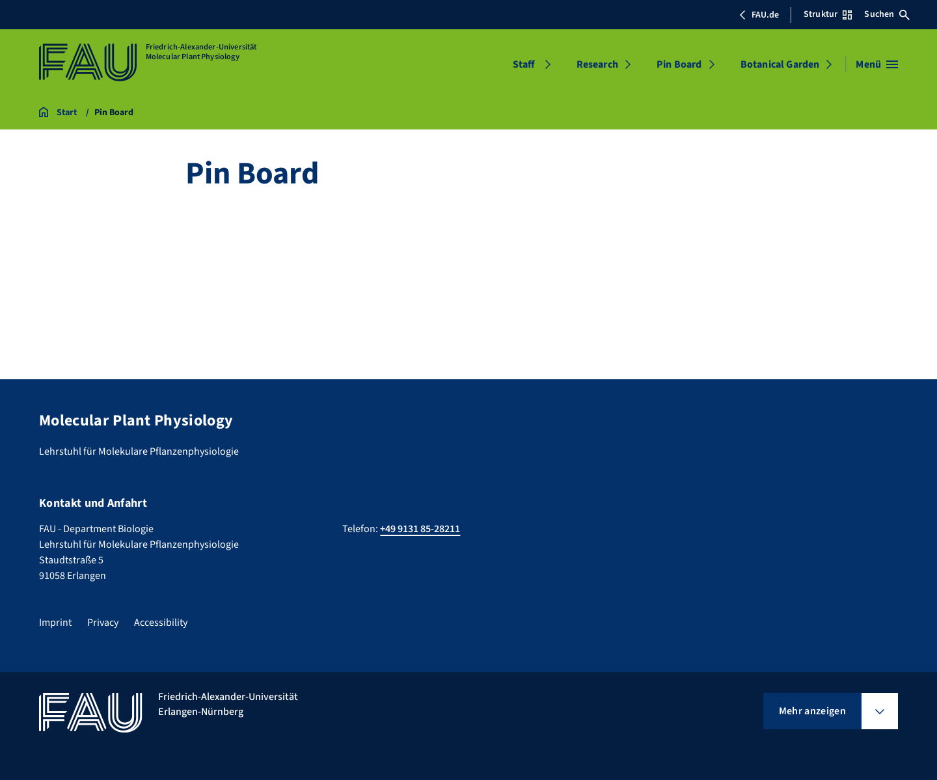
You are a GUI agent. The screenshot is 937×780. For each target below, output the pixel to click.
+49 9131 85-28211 (420, 529)
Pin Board (679, 64)
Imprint (55, 622)
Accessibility (160, 622)
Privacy (102, 622)
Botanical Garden (780, 64)
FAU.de (759, 14)
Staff (524, 64)
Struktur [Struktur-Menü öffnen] (828, 14)
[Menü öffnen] (877, 64)
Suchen (887, 14)
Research (597, 64)
